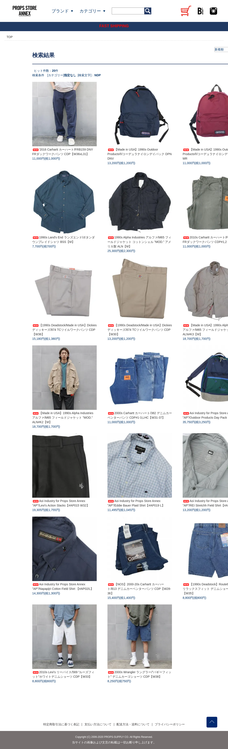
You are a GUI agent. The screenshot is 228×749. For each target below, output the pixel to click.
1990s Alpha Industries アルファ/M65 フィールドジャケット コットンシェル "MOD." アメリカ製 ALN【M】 (139, 242)
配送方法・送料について (133, 724)
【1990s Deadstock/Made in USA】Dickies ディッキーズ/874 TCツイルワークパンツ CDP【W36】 (64, 329)
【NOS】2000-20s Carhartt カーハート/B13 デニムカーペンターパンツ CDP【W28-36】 (139, 589)
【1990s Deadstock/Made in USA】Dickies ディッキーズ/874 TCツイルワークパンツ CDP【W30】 (139, 329)
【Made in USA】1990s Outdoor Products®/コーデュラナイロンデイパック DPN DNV (139, 154)
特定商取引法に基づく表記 (61, 724)
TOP (10, 37)
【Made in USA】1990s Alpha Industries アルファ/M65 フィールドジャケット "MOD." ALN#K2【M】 (62, 417)
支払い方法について (98, 724)
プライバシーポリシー (170, 724)
